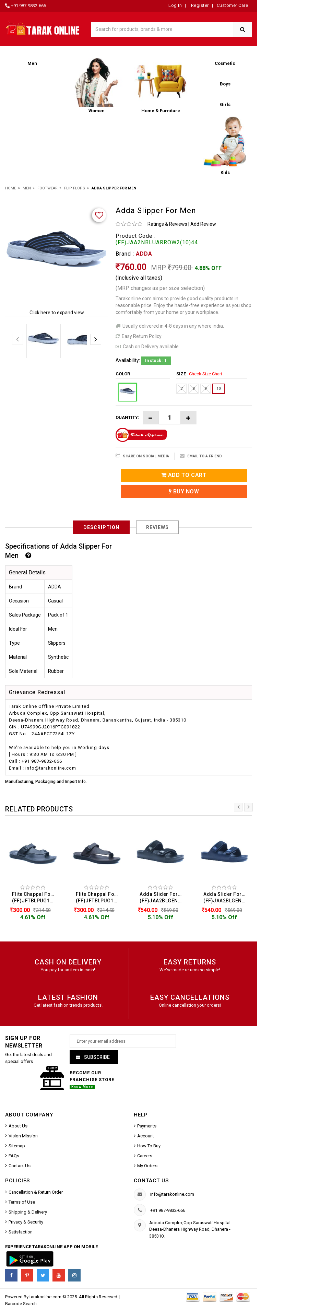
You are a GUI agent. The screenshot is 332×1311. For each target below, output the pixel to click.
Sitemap (17, 1146)
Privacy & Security (26, 1223)
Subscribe (96, 1058)
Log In (175, 5)
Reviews (157, 527)
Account (145, 1136)
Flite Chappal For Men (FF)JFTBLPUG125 (34, 897)
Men (27, 188)
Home (10, 188)
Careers (144, 1156)
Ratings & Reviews (167, 224)
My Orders (147, 1166)
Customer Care (232, 5)
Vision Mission (23, 1136)
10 (218, 388)
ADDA (144, 253)
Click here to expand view (56, 312)
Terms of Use (22, 1203)
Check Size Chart (205, 373)
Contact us (151, 1182)
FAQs (14, 1156)
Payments (146, 1126)
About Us (18, 1126)
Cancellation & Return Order (36, 1193)
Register (199, 5)
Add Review (203, 224)
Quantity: (127, 417)
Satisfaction (21, 1233)
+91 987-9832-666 (28, 5)
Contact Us (20, 1166)
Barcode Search (21, 1304)
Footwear (47, 188)
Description (101, 527)
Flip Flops (74, 188)
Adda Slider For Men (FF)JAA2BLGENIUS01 (162, 897)
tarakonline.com (45, 1297)
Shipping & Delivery (28, 1213)
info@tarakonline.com (172, 1195)
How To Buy (149, 1146)
